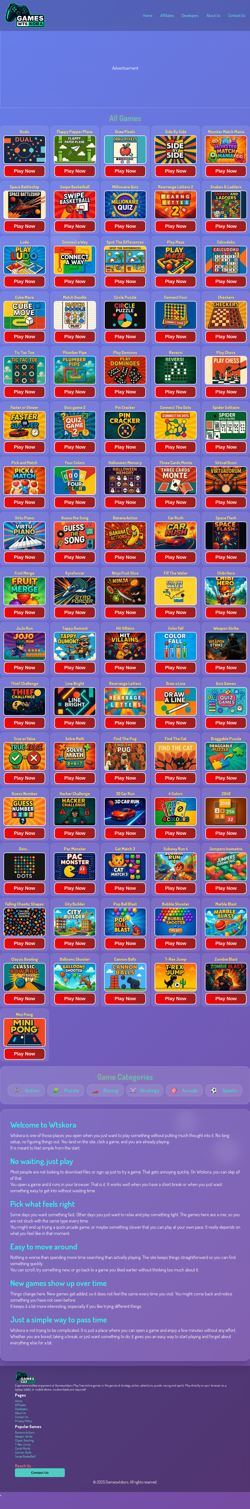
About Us (213, 15)
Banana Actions (24, 1444)
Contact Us (236, 15)
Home (147, 15)
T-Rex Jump (22, 1456)
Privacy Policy (23, 1433)
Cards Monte (22, 1460)
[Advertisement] (125, 81)
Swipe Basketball (25, 1468)
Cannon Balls (23, 1464)
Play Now (24, 183)
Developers (190, 15)
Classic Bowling (24, 1452)
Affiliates (167, 15)
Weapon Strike (23, 1448)
